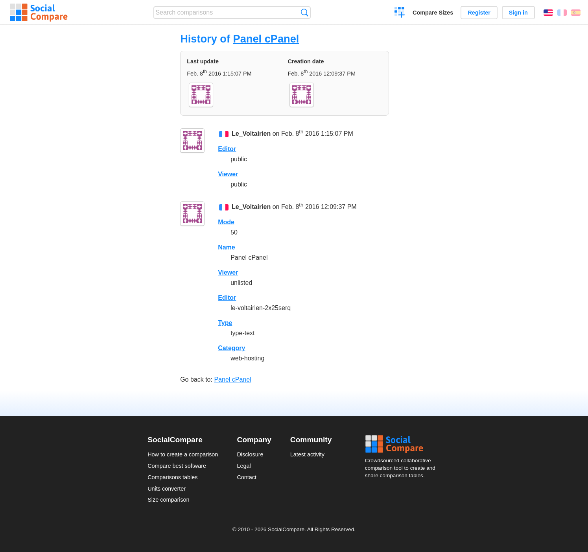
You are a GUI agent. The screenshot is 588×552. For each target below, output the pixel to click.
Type (225, 322)
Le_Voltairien (251, 133)
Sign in (518, 12)
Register (479, 12)
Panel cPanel (266, 39)
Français (562, 12)
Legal (244, 466)
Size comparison (168, 500)
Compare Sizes (433, 12)
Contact (246, 477)
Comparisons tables (172, 477)
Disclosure (250, 454)
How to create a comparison (182, 454)
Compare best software (176, 466)
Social (403, 444)
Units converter (166, 489)
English (548, 12)
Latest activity (307, 454)
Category (231, 348)
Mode (226, 222)
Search (304, 12)
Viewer (228, 174)
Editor (227, 149)
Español (576, 12)
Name (226, 247)
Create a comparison (399, 13)
